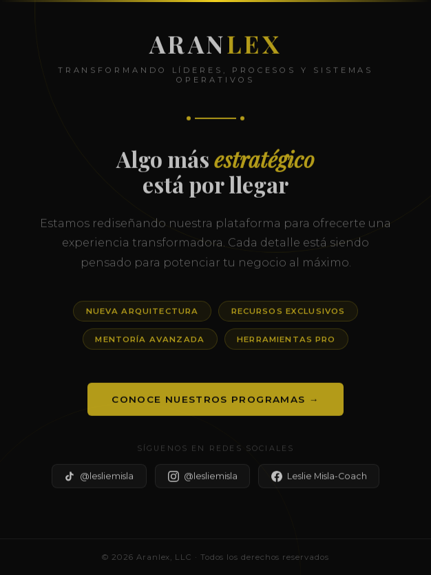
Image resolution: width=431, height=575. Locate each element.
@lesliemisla (99, 478)
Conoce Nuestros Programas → (215, 401)
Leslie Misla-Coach (319, 478)
